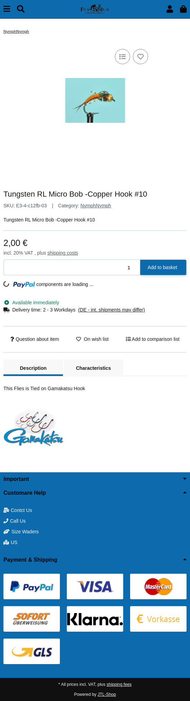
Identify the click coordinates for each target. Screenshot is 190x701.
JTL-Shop (107, 694)
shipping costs (62, 253)
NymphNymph (95, 205)
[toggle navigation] (6, 9)
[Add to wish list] (140, 56)
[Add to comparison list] (122, 56)
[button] (169, 9)
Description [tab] (33, 368)
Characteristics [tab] (93, 368)
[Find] (21, 9)
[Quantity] (72, 267)
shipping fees (119, 684)
